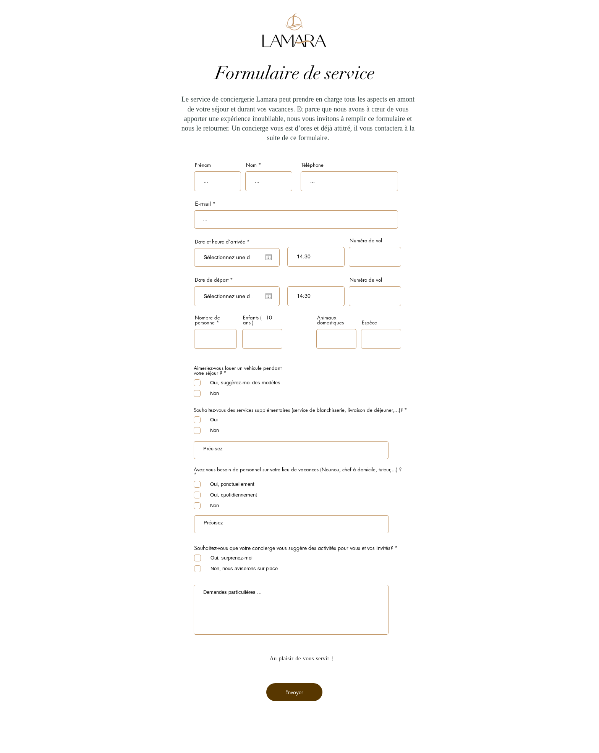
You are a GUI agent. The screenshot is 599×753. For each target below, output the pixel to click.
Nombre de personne (207, 320)
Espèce (369, 322)
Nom (251, 165)
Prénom (203, 165)
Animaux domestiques (330, 320)
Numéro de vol (366, 240)
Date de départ (215, 279)
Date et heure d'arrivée (224, 241)
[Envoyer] (294, 692)
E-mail (203, 203)
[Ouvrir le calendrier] (269, 257)
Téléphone (312, 165)
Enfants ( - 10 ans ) (257, 320)
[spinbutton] (316, 256)
